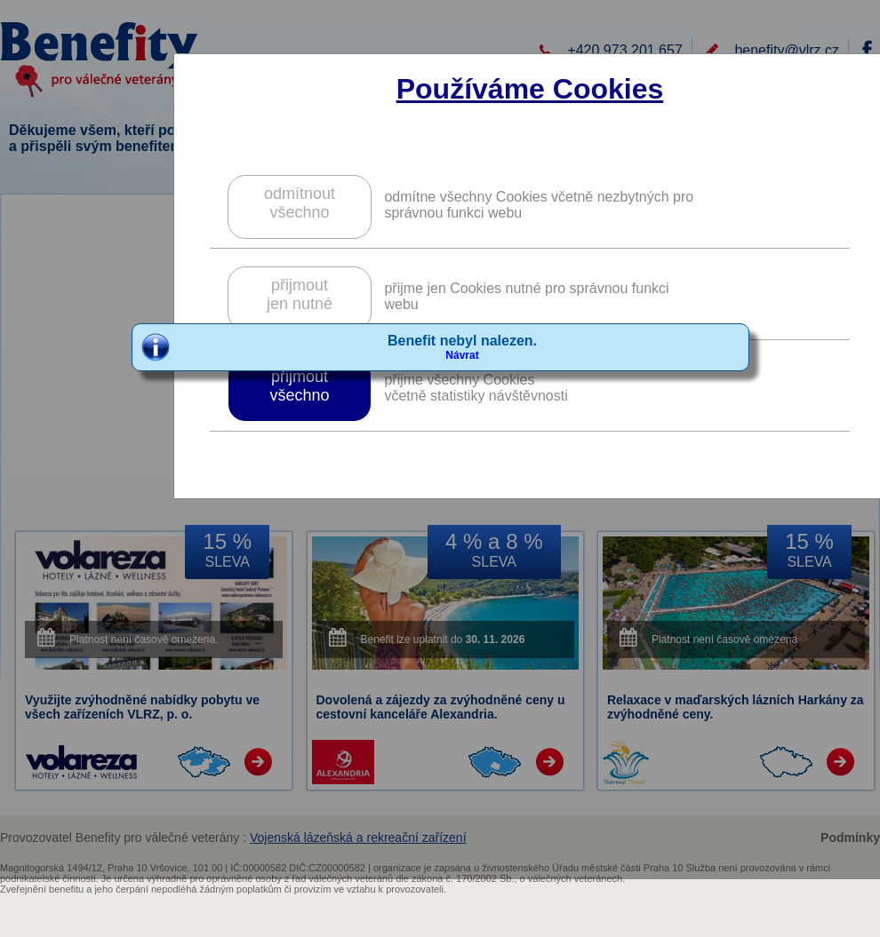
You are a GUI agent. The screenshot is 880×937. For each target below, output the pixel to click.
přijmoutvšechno (299, 386)
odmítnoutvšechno (299, 203)
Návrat (461, 355)
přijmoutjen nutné (299, 294)
